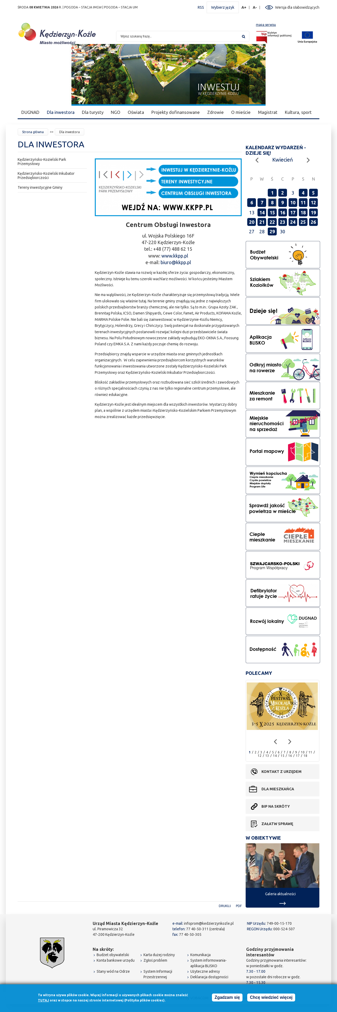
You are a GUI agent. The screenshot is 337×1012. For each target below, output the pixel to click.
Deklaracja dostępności (209, 977)
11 (303, 202)
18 (303, 212)
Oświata (136, 112)
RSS (201, 7)
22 (272, 222)
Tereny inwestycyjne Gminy (40, 187)
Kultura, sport (298, 112)
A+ (244, 7)
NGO (115, 112)
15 (272, 212)
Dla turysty (92, 112)
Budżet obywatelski (113, 955)
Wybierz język (222, 7)
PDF (239, 906)
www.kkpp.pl (174, 255)
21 (262, 222)
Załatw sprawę (277, 824)
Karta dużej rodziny (159, 955)
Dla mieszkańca (277, 789)
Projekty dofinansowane (175, 112)
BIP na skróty (275, 806)
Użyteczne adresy (205, 971)
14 (262, 212)
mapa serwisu (266, 24)
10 (292, 202)
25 (303, 222)
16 (282, 212)
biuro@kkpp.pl (176, 262)
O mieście (241, 112)
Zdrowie (215, 112)
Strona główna (33, 132)
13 (267, 755)
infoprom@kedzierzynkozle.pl (209, 923)
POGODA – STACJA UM (121, 7)
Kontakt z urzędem (281, 771)
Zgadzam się (227, 997)
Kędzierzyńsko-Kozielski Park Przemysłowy (42, 161)
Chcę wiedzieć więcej (271, 997)
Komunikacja (200, 955)
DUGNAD (30, 112)
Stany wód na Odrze (113, 971)
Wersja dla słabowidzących (297, 7)
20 (251, 222)
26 (313, 222)
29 (272, 231)
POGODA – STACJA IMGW (83, 7)
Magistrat (267, 112)
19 (313, 212)
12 (313, 202)
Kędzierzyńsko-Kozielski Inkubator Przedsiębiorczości (46, 175)
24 (292, 222)
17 (292, 212)
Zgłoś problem (155, 960)
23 (282, 222)
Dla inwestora (61, 112)
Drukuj (225, 906)
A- (255, 7)
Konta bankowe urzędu (116, 960)
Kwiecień (282, 160)
